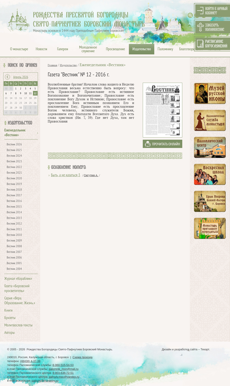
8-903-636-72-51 (63, 372)
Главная (52, 65)
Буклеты (10, 318)
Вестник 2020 (14, 178)
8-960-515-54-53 (63, 365)
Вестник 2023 (14, 161)
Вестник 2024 (14, 155)
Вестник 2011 (14, 229)
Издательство (20, 123)
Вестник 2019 (14, 184)
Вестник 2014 (14, 212)
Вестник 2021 (14, 172)
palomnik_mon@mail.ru (64, 369)
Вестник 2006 (14, 257)
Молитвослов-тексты (18, 325)
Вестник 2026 (14, 144)
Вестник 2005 (14, 263)
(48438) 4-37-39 (30, 361)
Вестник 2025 (14, 150)
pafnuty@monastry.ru (45, 380)
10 (25, 93)
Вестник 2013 (14, 218)
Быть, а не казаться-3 (65, 175)
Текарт (204, 349)
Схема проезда (82, 357)
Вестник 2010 (14, 235)
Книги (8, 310)
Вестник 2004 (14, 269)
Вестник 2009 (14, 240)
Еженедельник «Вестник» (102, 65)
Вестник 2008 (14, 246)
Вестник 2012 (14, 223)
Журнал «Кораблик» (18, 279)
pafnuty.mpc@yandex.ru (64, 376)
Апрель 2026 (20, 77)
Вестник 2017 (14, 195)
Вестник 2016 (14, 201)
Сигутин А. (91, 175)
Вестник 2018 (14, 189)
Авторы (9, 333)
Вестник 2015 (14, 206)
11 (30, 93)
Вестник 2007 (14, 252)
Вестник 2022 (14, 167)
